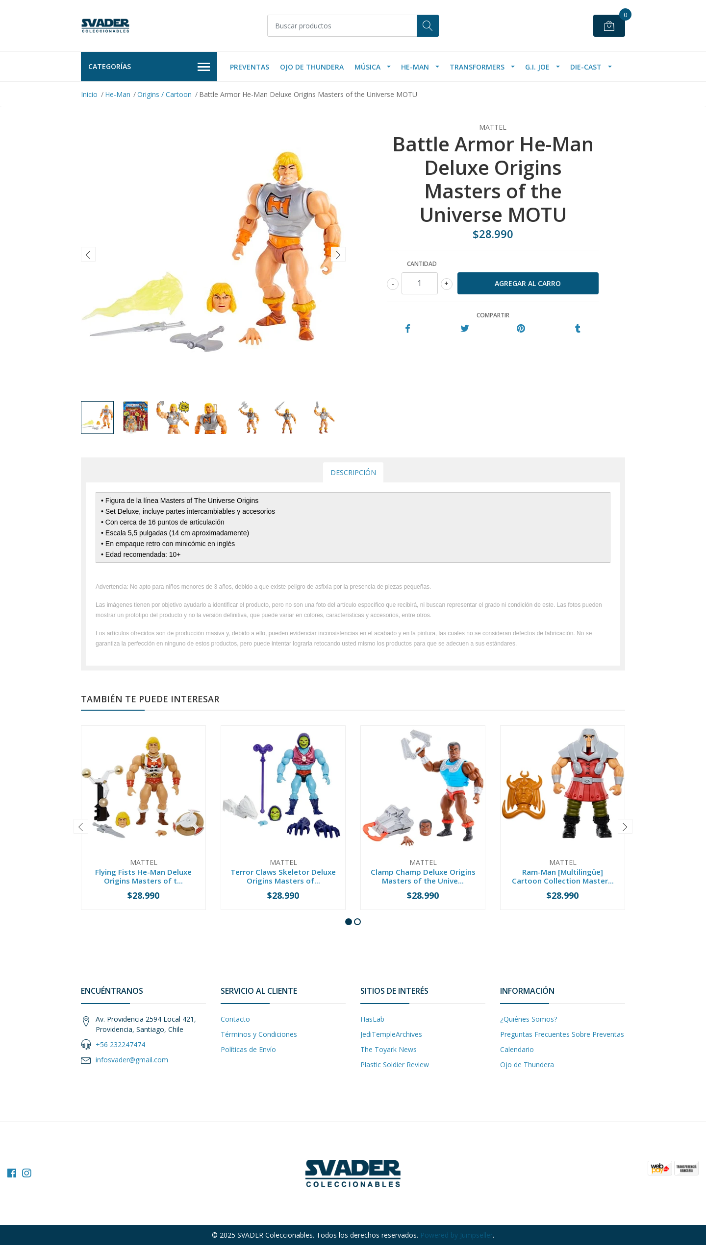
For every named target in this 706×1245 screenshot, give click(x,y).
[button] (348, 921)
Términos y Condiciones (259, 1034)
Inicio (89, 94)
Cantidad (422, 264)
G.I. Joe (537, 67)
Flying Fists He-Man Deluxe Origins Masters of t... (143, 876)
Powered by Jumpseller (456, 1235)
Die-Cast (586, 67)
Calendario (517, 1049)
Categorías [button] (149, 67)
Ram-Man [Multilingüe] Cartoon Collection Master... (563, 876)
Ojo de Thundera (312, 67)
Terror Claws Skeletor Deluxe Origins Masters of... (283, 876)
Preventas (249, 67)
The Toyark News (388, 1049)
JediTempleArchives (391, 1034)
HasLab (372, 1019)
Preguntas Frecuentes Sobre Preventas (562, 1034)
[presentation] (88, 254)
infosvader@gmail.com (132, 1059)
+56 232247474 (120, 1044)
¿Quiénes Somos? (528, 1019)
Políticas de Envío (248, 1049)
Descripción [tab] (353, 472)
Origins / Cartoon (164, 94)
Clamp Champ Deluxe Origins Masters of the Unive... (423, 876)
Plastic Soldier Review (394, 1064)
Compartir (493, 315)
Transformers (477, 67)
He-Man (415, 67)
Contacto (235, 1019)
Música (367, 67)
